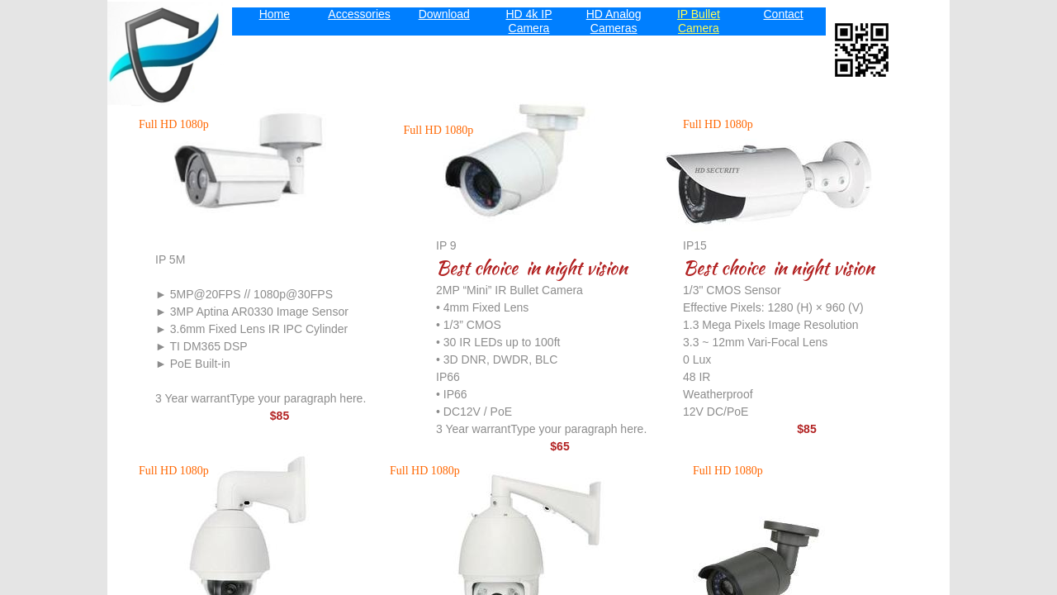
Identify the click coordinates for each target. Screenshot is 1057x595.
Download (444, 14)
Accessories (359, 14)
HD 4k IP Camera (528, 21)
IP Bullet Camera (698, 21)
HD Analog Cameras (614, 21)
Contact (783, 14)
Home (274, 14)
